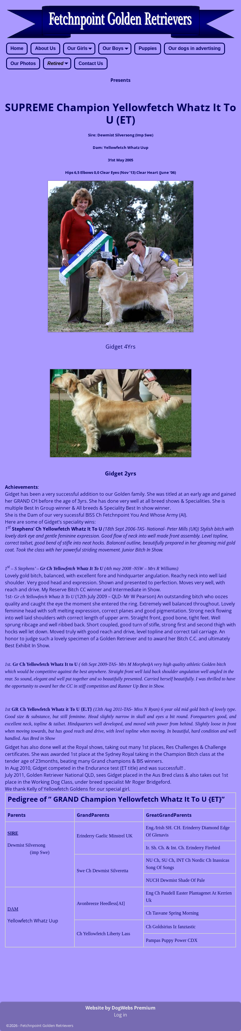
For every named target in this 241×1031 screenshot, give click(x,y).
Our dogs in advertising (194, 48)
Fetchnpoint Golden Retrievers (46, 1025)
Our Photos (23, 63)
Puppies (148, 48)
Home (16, 48)
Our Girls (80, 49)
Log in (120, 1015)
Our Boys (117, 49)
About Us (45, 48)
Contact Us (90, 63)
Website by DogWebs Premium (120, 1008)
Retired (58, 63)
